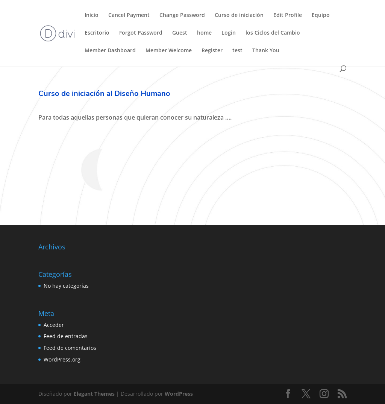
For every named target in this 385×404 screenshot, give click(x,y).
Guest (179, 33)
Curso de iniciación (239, 15)
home (204, 33)
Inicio (92, 15)
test (237, 51)
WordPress (179, 393)
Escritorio (97, 33)
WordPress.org (62, 359)
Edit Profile (287, 15)
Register (212, 51)
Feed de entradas (66, 336)
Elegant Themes (94, 393)
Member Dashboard (110, 51)
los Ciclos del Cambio (273, 33)
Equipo (321, 15)
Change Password (182, 15)
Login (228, 33)
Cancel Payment (129, 15)
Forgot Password (140, 33)
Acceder (54, 324)
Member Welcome (169, 51)
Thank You (265, 51)
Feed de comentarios (70, 347)
